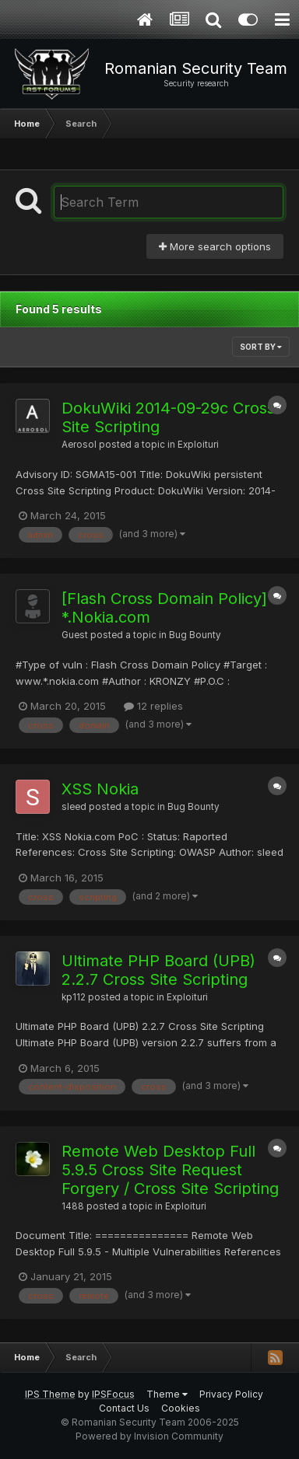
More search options (215, 246)
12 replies (153, 706)
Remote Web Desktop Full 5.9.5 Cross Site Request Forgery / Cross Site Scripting (170, 1170)
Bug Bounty (195, 635)
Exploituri (198, 444)
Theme (167, 1394)
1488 (73, 1206)
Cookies (180, 1408)
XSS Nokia (100, 789)
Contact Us (124, 1408)
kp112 (74, 997)
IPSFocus (113, 1394)
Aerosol (79, 444)
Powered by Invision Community (149, 1436)
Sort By (261, 346)
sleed (74, 806)
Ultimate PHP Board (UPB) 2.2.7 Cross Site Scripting (158, 970)
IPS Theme (50, 1394)
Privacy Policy (231, 1394)
